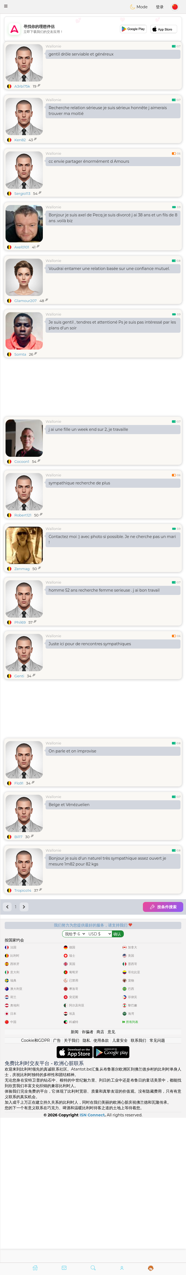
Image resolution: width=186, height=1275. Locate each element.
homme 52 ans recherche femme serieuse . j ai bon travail (104, 590)
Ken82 (20, 140)
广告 (57, 1184)
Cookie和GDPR (35, 1184)
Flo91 (18, 783)
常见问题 (157, 1184)
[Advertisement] (93, 29)
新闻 (74, 1176)
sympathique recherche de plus (79, 483)
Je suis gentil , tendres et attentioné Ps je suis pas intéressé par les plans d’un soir (112, 325)
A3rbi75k (22, 86)
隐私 (86, 1184)
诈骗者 (87, 1176)
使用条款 (101, 1184)
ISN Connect (92, 1259)
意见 (111, 1176)
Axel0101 (21, 247)
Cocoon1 (21, 461)
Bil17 (18, 837)
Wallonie (53, 46)
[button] (6, 6)
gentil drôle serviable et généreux (81, 54)
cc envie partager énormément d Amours (89, 161)
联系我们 (138, 1184)
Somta (20, 354)
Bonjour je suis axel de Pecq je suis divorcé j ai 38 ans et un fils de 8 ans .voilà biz (113, 218)
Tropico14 (22, 890)
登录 (160, 6)
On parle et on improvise (72, 751)
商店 (100, 1176)
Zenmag (22, 568)
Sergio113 (22, 193)
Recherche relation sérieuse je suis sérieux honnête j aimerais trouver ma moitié (108, 110)
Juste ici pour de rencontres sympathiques (90, 643)
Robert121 (22, 515)
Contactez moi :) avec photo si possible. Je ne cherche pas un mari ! (112, 539)
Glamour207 (25, 300)
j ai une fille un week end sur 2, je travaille (88, 429)
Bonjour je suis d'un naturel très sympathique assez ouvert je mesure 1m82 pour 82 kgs (107, 861)
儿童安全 (120, 1184)
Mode (139, 7)
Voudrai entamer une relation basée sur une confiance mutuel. (109, 268)
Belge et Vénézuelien (69, 804)
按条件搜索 (163, 907)
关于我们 (71, 1184)
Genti (19, 676)
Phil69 (20, 622)
